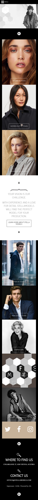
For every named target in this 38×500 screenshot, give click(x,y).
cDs (30, 486)
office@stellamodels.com (19, 480)
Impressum (10, 486)
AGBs (17, 486)
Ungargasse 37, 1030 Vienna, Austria (19, 464)
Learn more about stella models (19, 223)
